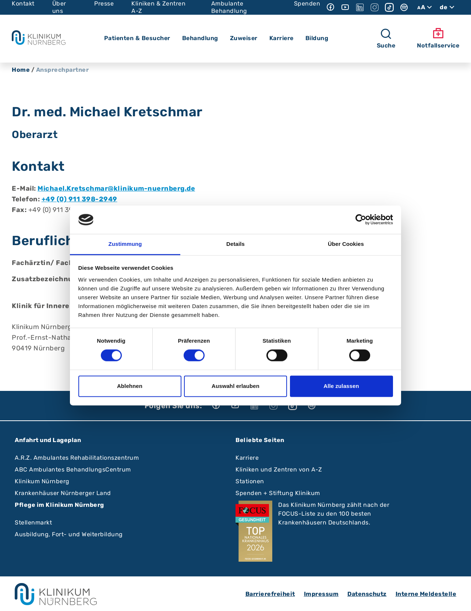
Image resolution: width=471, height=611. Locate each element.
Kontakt (23, 3)
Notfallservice (438, 38)
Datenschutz (367, 593)
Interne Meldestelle (426, 593)
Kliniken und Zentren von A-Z (279, 469)
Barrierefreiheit (270, 593)
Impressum (321, 593)
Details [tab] (235, 244)
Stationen (250, 481)
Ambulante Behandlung (229, 7)
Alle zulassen (341, 386)
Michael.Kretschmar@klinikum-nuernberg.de (116, 188)
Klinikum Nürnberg (42, 481)
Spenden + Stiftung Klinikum (278, 493)
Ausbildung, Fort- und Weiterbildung (69, 534)
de (448, 7)
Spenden (307, 3)
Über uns (59, 7)
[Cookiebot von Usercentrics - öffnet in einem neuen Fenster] (361, 219)
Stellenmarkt (33, 522)
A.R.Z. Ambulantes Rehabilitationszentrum (77, 457)
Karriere (247, 457)
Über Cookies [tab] (346, 244)
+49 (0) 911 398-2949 (79, 199)
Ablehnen (129, 386)
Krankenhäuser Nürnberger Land (63, 493)
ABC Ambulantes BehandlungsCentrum (73, 469)
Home (21, 69)
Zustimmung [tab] (125, 244)
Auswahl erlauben (235, 386)
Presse (104, 3)
